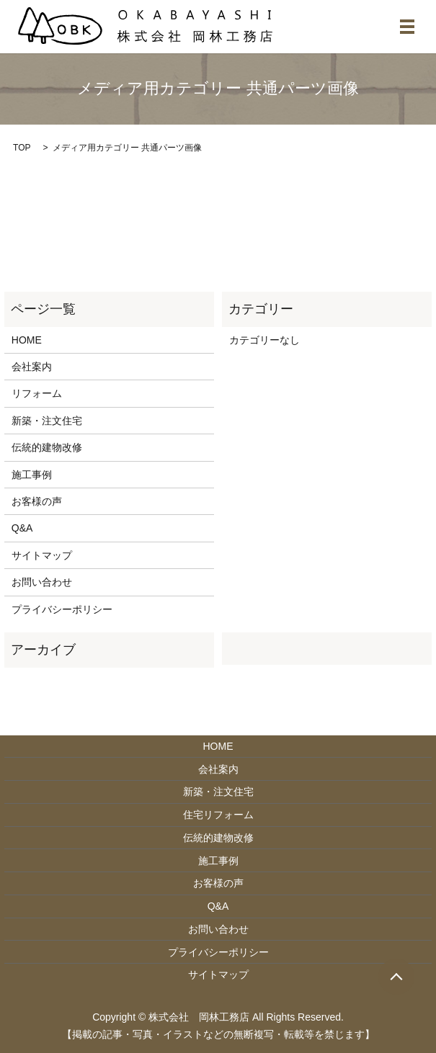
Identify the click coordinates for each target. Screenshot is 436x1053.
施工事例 (32, 474)
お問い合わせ (42, 582)
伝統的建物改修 (47, 447)
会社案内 (32, 366)
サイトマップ (42, 555)
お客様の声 (37, 501)
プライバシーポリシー (62, 609)
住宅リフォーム (218, 814)
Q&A (22, 528)
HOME (27, 340)
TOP (21, 148)
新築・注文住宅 (47, 420)
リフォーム (37, 393)
